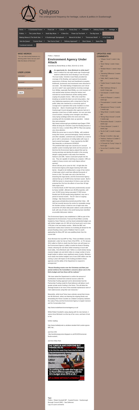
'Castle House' (105, 83)
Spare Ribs (99, 41)
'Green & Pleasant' (106, 97)
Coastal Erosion (73, 400)
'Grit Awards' (104, 93)
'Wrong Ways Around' (107, 117)
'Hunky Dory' (74, 30)
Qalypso (49, 11)
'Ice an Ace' (104, 148)
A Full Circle (107, 37)
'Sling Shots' (104, 112)
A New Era (64, 33)
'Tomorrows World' (92, 37)
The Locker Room (35, 33)
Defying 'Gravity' (99, 30)
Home (22, 30)
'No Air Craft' (104, 131)
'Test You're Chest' (54, 41)
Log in (50, 404)
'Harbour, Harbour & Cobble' (109, 138)
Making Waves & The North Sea (30, 37)
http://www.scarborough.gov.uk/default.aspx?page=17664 (71, 123)
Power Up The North (78, 33)
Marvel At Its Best (75, 37)
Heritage (112, 30)
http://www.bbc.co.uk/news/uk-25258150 (65, 143)
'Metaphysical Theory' (107, 107)
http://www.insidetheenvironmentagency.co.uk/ (63, 307)
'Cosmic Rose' (38, 41)
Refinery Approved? (71, 41)
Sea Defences (69, 402)
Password (21, 82)
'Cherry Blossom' (106, 126)
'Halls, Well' (104, 78)
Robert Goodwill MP (60, 400)
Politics (22, 33)
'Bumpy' (103, 136)
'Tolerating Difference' (107, 73)
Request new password (25, 88)
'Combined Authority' (26, 45)
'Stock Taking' (104, 64)
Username (22, 76)
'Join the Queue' (24, 41)
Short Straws (87, 41)
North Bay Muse (51, 33)
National (57, 56)
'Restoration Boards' (107, 121)
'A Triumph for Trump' (107, 143)
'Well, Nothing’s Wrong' (108, 88)
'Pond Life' (51, 30)
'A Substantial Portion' (36, 30)
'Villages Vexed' (105, 59)
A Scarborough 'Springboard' (55, 37)
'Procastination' (105, 102)
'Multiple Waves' (105, 69)
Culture (62, 30)
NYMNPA (86, 30)
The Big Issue (94, 33)
